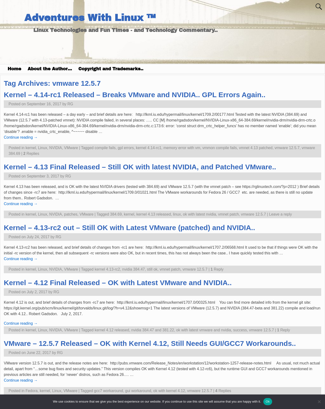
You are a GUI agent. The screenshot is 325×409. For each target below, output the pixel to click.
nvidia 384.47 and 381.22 (152, 330)
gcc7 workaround (108, 391)
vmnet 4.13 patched (256, 148)
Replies (31, 153)
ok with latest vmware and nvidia (203, 330)
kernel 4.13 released (153, 214)
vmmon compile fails (219, 148)
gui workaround (138, 391)
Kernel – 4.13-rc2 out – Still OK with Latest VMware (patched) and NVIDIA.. (129, 228)
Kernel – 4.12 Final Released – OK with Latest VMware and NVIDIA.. (118, 283)
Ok (268, 401)
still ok (152, 269)
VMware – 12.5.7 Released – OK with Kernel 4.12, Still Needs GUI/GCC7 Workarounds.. (150, 343)
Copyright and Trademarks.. (110, 68)
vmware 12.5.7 (287, 148)
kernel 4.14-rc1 (148, 148)
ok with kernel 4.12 (169, 391)
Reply (216, 269)
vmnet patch (228, 214)
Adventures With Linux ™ (89, 17)
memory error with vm (181, 148)
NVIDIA (55, 148)
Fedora (31, 391)
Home (14, 68)
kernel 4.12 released (112, 330)
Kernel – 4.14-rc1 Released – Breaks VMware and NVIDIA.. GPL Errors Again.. (134, 95)
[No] (319, 401)
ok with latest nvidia (199, 214)
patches (70, 214)
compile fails (105, 148)
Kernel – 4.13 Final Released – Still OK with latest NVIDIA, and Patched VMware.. (140, 167)
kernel (30, 148)
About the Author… (50, 68)
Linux (42, 148)
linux (177, 214)
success (240, 330)
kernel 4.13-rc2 (107, 269)
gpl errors (126, 148)
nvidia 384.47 (133, 269)
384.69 (116, 214)
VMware (71, 148)
